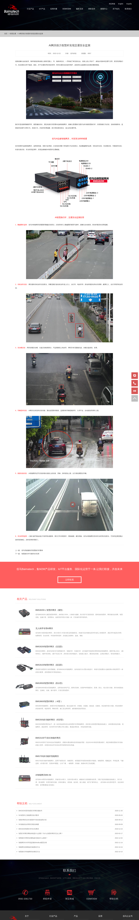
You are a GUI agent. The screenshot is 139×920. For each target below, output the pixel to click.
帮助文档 (113, 886)
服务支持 (79, 9)
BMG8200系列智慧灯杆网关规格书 (30, 796)
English (120, 4)
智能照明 (52, 911)
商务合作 (91, 9)
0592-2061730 (25, 886)
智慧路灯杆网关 (54, 908)
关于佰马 (116, 9)
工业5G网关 (78, 911)
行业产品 (30, 9)
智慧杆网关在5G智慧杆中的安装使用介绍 (32, 805)
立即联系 (69, 581)
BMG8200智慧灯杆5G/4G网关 (29, 814)
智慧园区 (101, 911)
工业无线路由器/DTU (81, 918)
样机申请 (47, 886)
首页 (5, 33)
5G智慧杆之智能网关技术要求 (29, 801)
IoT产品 (42, 9)
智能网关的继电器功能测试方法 (29, 833)
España (129, 4)
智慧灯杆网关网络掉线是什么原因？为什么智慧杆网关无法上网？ (41, 819)
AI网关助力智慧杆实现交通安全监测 (31, 33)
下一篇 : (27, 554)
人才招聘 (28, 911)
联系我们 (128, 9)
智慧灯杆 (101, 908)
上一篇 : (29, 550)
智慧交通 (13, 33)
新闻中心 (103, 9)
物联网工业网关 (79, 914)
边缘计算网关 (78, 908)
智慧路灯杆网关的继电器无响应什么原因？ (33, 823)
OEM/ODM (66, 9)
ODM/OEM (91, 886)
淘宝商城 (112, 4)
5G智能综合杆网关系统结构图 (29, 810)
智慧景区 (101, 914)
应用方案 (53, 9)
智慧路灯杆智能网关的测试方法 (29, 837)
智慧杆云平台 (53, 914)
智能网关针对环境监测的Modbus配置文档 (33, 828)
